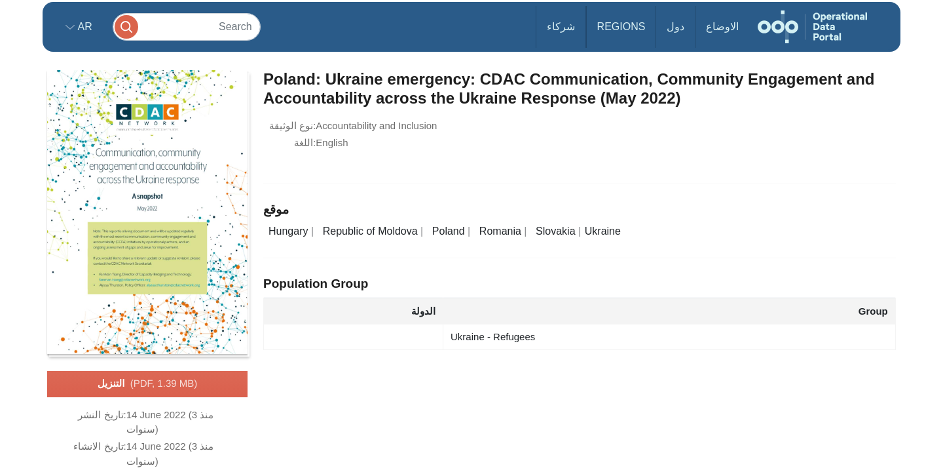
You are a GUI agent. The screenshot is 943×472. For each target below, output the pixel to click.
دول (675, 26)
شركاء (561, 26)
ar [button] (83, 26)
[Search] (187, 26)
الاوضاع (722, 26)
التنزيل (147, 384)
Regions (621, 26)
